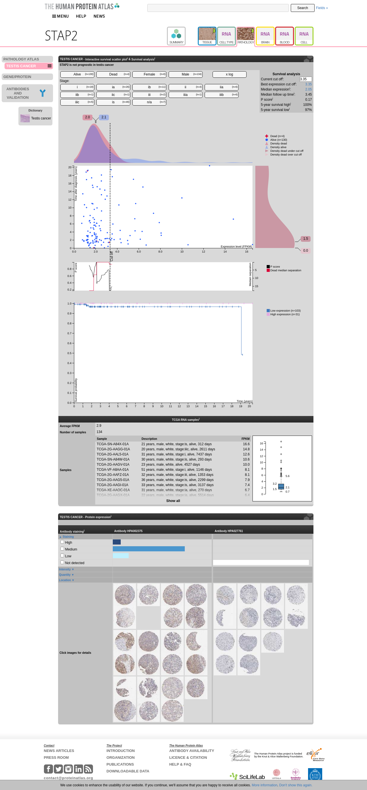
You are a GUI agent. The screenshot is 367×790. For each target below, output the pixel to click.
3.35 (308, 84)
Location (65, 580)
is (121, 102)
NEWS (99, 16)
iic (121, 95)
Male (192, 74)
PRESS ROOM (56, 757)
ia (121, 87)
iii (157, 95)
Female (155, 74)
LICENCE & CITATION (188, 757)
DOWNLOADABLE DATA (128, 771)
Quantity (65, 574)
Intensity (65, 569)
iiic (84, 102)
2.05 (308, 89)
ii (193, 87)
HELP (81, 16)
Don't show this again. (295, 785)
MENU (60, 16)
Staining (68, 536)
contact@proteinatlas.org (68, 778)
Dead (119, 74)
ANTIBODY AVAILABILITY (191, 751)
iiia (192, 95)
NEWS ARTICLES (59, 751)
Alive (83, 74)
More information (264, 785)
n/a (156, 102)
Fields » (322, 8)
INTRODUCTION (121, 751)
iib (84, 95)
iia (229, 87)
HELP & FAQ (180, 764)
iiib (229, 95)
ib (157, 87)
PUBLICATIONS (120, 764)
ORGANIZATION (121, 757)
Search (302, 8)
